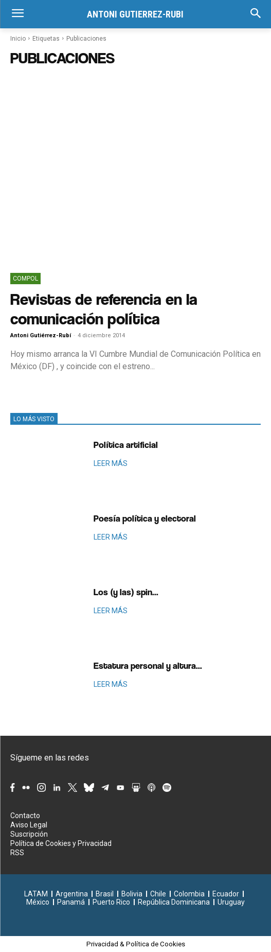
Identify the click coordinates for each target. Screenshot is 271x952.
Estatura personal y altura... (148, 665)
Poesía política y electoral (145, 518)
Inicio (18, 38)
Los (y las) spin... (126, 591)
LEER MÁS (111, 463)
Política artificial (126, 444)
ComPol (25, 278)
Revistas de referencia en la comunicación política (103, 308)
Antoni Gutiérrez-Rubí (40, 335)
